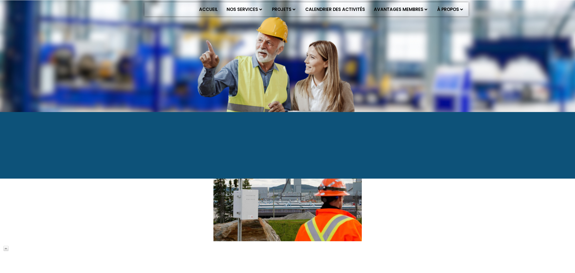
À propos (450, 9)
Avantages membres (400, 9)
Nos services (244, 9)
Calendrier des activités (335, 9)
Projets (283, 9)
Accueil (208, 9)
